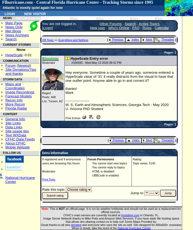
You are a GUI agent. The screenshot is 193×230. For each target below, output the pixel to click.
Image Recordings (19, 92)
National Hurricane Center (134, 228)
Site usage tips (17, 131)
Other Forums (111, 24)
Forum (10, 65)
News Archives (17, 35)
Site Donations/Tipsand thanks (20, 72)
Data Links (13, 127)
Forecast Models (18, 96)
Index (133, 39)
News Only (14, 27)
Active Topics (149, 24)
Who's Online (118, 28)
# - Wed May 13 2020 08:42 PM (96, 62)
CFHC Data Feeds (20, 139)
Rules (147, 28)
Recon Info (14, 100)
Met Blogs (13, 31)
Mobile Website (17, 147)
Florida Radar (16, 108)
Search (11, 39)
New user (97, 28)
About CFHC (15, 143)
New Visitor (35, 13)
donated (76, 225)
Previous (116, 39)
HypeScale (14, 55)
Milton (74, 18)
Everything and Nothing (73, 40)
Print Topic (49, 179)
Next (147, 39)
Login (10, 13)
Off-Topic (48, 40)
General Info (15, 119)
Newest (24, 65)
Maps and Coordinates (15, 86)
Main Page (14, 23)
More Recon (15, 104)
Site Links (13, 123)
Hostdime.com (130, 215)
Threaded (164, 39)
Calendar (162, 28)
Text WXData (15, 135)
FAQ (136, 28)
